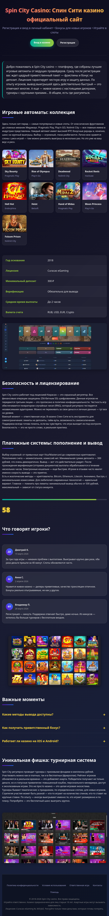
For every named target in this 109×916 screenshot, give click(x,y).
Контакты (97, 885)
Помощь (54, 892)
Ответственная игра (79, 885)
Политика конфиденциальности (22, 885)
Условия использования (54, 885)
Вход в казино (42, 42)
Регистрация (67, 42)
